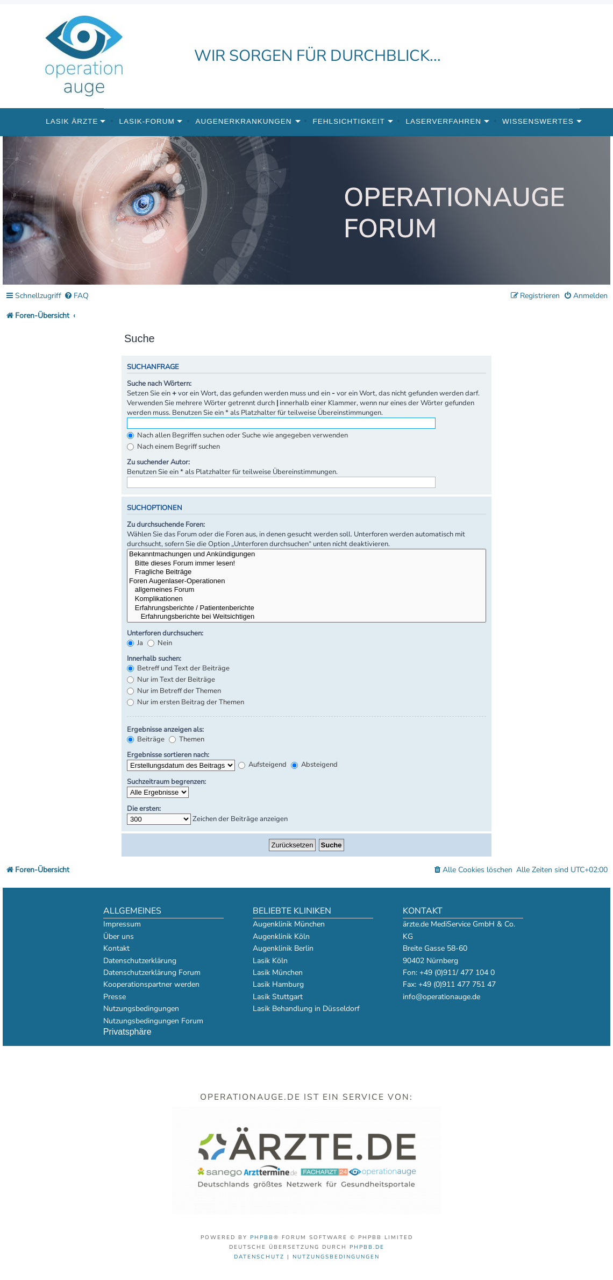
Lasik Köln (270, 961)
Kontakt (116, 948)
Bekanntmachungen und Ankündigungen (306, 554)
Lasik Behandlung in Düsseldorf (306, 1008)
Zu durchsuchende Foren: (166, 524)
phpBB (262, 1237)
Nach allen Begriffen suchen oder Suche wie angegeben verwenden (237, 435)
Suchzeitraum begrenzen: (166, 782)
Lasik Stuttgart (278, 997)
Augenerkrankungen (244, 121)
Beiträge (146, 739)
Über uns (118, 936)
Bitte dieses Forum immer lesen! (306, 563)
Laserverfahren (444, 121)
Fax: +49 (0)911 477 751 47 (449, 984)
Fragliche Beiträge (306, 572)
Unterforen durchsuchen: (165, 633)
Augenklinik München (289, 924)
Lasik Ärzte (72, 121)
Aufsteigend (262, 764)
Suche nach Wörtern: (159, 383)
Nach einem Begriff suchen (173, 446)
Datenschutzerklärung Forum (152, 972)
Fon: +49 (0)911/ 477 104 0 (449, 972)
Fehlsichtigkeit (348, 121)
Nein (159, 643)
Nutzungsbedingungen (141, 1008)
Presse (114, 997)
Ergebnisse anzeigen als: (165, 729)
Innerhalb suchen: (154, 658)
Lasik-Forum (146, 121)
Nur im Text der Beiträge (171, 679)
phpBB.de (367, 1247)
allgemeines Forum (306, 590)
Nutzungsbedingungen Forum (153, 1021)
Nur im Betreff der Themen (174, 691)
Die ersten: (144, 809)
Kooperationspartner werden (151, 984)
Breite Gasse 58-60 (435, 948)
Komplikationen (306, 599)
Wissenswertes (538, 121)
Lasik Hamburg (278, 984)
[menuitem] (76, 296)
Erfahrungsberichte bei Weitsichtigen (306, 616)
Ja (135, 643)
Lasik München (278, 972)
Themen (186, 739)
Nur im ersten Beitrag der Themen (185, 702)
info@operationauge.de (441, 997)
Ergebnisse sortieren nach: (168, 755)
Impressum (122, 924)
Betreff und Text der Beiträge (178, 668)
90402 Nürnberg (430, 961)
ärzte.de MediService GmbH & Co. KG (459, 930)
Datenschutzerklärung (139, 961)
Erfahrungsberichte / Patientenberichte (306, 608)
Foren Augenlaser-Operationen (306, 581)
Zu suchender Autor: (158, 462)
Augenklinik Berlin (283, 948)
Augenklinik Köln (281, 936)
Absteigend (314, 764)
